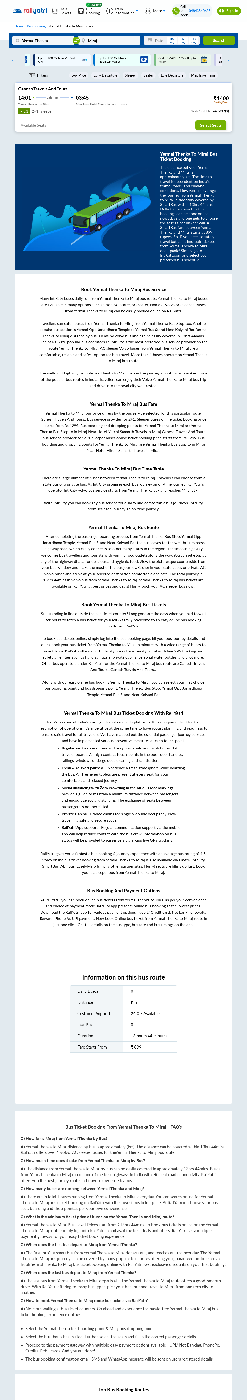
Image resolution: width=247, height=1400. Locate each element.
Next (226, 59)
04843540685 (199, 11)
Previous (12, 59)
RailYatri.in (177, 1202)
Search (219, 40)
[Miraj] (109, 40)
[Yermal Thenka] (43, 40)
